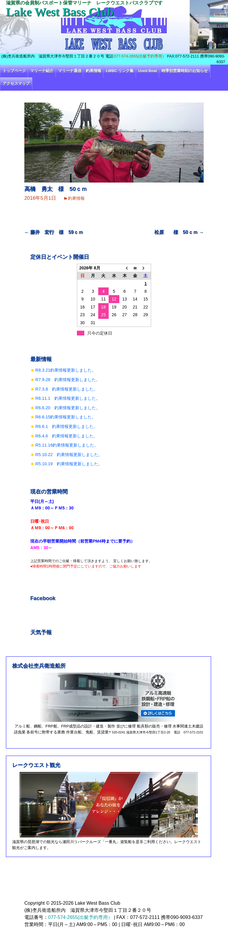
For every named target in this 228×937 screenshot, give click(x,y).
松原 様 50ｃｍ (179, 232)
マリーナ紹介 (41, 70)
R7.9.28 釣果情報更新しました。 (67, 379)
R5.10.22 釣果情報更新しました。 (68, 454)
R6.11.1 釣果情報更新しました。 (67, 398)
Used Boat (147, 70)
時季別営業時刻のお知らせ (185, 70)
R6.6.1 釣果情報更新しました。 (66, 426)
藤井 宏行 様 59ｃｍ (53, 232)
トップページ (14, 70)
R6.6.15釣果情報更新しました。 (65, 417)
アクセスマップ (16, 83)
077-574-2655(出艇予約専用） (140, 56)
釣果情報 (93, 70)
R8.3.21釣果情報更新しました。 (65, 370)
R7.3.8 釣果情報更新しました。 (66, 389)
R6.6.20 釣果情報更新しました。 (67, 407)
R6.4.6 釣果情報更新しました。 (66, 436)
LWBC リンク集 (120, 70)
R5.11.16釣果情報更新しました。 (66, 445)
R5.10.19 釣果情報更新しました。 (68, 463)
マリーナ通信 (69, 70)
